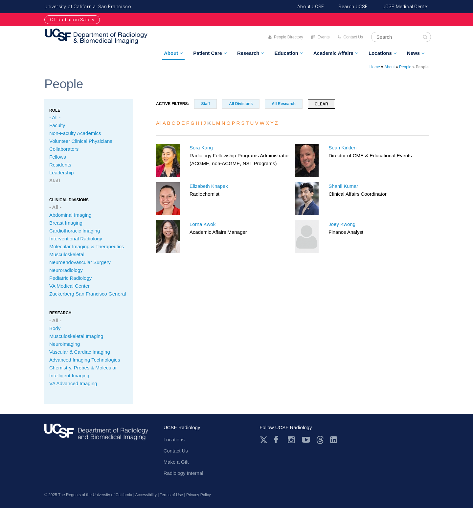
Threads (320, 440)
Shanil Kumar (343, 186)
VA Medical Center (69, 286)
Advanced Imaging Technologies (84, 360)
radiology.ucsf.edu (96, 434)
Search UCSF (353, 6)
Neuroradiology (66, 270)
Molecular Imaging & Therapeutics (86, 246)
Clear (321, 104)
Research (248, 53)
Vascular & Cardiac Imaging (79, 352)
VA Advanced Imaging (73, 383)
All (159, 123)
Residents (60, 164)
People (405, 67)
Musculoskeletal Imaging (76, 336)
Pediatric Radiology (70, 278)
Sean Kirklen (342, 147)
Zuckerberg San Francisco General (87, 294)
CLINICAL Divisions (69, 200)
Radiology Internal (183, 473)
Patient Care (207, 53)
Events (324, 37)
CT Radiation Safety (72, 19)
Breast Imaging (65, 223)
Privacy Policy (198, 495)
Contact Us (353, 37)
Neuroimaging (64, 344)
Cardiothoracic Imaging (74, 230)
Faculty (57, 125)
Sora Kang (201, 147)
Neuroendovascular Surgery (80, 262)
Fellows (57, 157)
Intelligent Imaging (69, 375)
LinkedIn (334, 440)
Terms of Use (171, 495)
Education (286, 53)
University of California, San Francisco (87, 6)
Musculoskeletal (66, 254)
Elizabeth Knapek (209, 186)
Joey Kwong (341, 224)
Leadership (61, 172)
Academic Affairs (333, 53)
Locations (380, 53)
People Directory (288, 37)
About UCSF (310, 6)
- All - (54, 117)
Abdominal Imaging (70, 215)
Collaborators (64, 149)
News (413, 53)
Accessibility (146, 495)
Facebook (278, 440)
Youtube (306, 440)
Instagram (292, 440)
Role (54, 110)
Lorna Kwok (202, 224)
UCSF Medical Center (405, 6)
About (171, 53)
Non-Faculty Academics (75, 133)
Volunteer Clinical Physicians (80, 141)
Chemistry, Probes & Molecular (83, 367)
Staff (54, 180)
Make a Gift (176, 462)
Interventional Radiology (75, 238)
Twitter (263, 440)
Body (54, 328)
